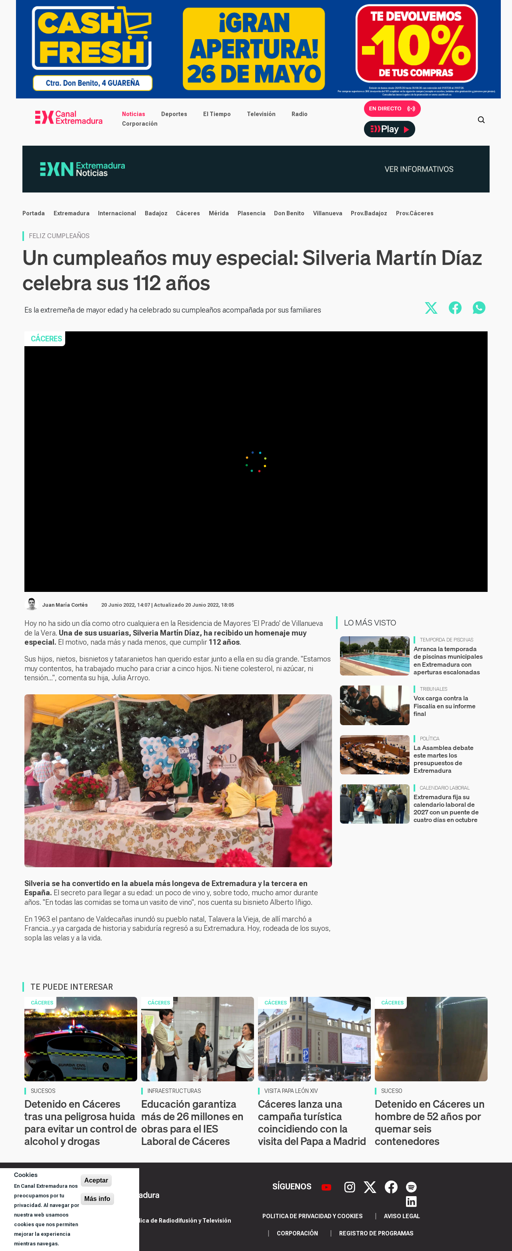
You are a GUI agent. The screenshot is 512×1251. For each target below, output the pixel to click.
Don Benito (289, 213)
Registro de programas (376, 1233)
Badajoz (156, 213)
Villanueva (327, 213)
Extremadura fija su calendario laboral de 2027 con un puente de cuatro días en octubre (446, 808)
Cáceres (188, 213)
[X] (371, 1186)
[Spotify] (411, 1186)
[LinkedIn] (411, 1201)
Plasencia (252, 213)
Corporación (140, 123)
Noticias (133, 114)
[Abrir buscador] (481, 118)
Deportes (174, 114)
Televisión (261, 114)
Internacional (117, 213)
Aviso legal (402, 1216)
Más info (97, 1198)
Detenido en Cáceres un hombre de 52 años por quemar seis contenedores (430, 1123)
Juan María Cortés (65, 605)
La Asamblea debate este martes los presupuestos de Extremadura (444, 759)
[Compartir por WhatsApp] (479, 307)
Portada (33, 213)
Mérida (219, 213)
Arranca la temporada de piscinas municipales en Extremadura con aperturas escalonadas (448, 660)
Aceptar (96, 1180)
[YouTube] (327, 1186)
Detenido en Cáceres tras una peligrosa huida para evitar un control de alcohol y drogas (80, 1123)
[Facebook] (392, 1186)
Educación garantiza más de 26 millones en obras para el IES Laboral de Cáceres (192, 1123)
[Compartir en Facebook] (455, 307)
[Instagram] (350, 1186)
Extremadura (72, 213)
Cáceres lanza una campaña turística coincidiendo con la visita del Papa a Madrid (312, 1123)
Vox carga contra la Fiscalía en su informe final (445, 705)
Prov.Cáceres (415, 213)
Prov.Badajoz (369, 213)
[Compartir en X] (431, 307)
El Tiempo (217, 114)
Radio (300, 114)
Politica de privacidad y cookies (312, 1216)
